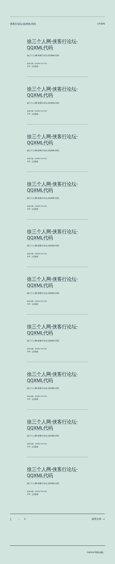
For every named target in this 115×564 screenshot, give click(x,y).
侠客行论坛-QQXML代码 (23, 23)
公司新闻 (101, 23)
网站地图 (99, 552)
